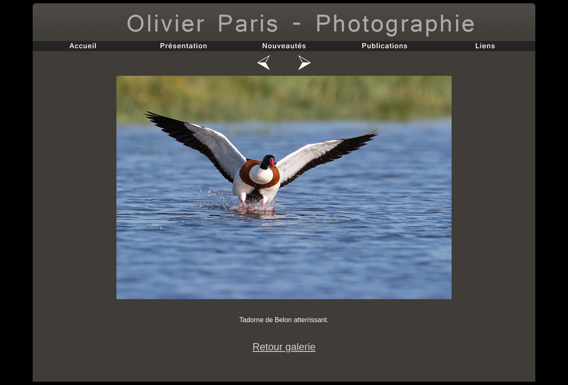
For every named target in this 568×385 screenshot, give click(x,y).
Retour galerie (284, 346)
